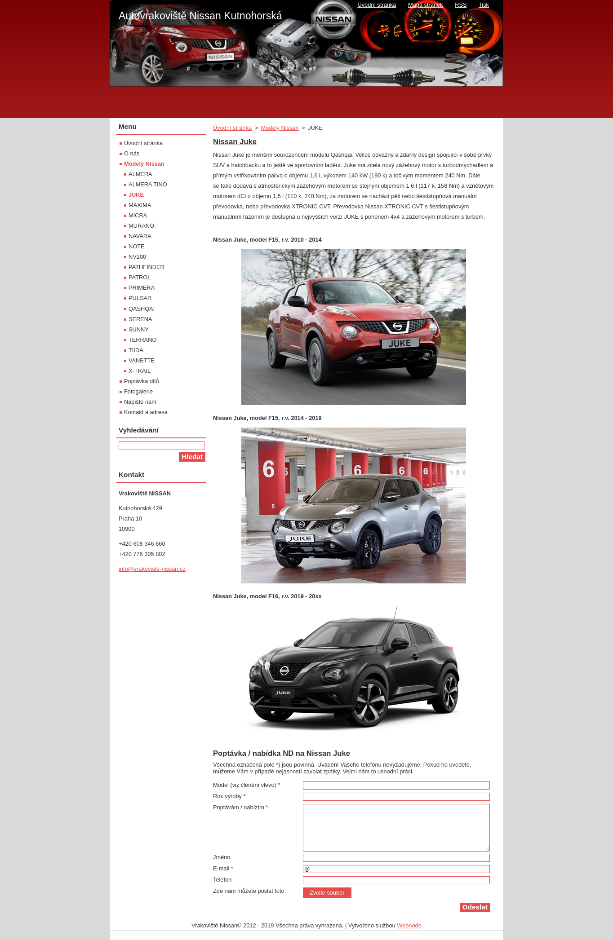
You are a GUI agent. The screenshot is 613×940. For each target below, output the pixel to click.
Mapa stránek (425, 4)
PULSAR (140, 298)
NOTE (137, 246)
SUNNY (139, 329)
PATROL (140, 277)
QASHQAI (142, 308)
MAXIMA (140, 205)
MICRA (138, 215)
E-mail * (223, 868)
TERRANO (143, 339)
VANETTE (142, 360)
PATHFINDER (146, 267)
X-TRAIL (140, 370)
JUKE (136, 194)
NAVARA (140, 236)
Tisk (484, 4)
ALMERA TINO (148, 184)
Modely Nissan (280, 127)
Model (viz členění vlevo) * (246, 784)
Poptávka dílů (141, 381)
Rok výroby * (229, 796)
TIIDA (136, 350)
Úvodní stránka (232, 127)
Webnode (409, 925)
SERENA (140, 319)
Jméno (221, 857)
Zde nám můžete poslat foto (248, 890)
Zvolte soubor (327, 892)
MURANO (141, 225)
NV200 (137, 256)
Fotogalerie (138, 391)
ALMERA (140, 174)
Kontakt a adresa (146, 412)
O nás (131, 153)
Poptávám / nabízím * (240, 807)
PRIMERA (142, 287)
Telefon (222, 879)
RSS (460, 4)
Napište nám (140, 401)
